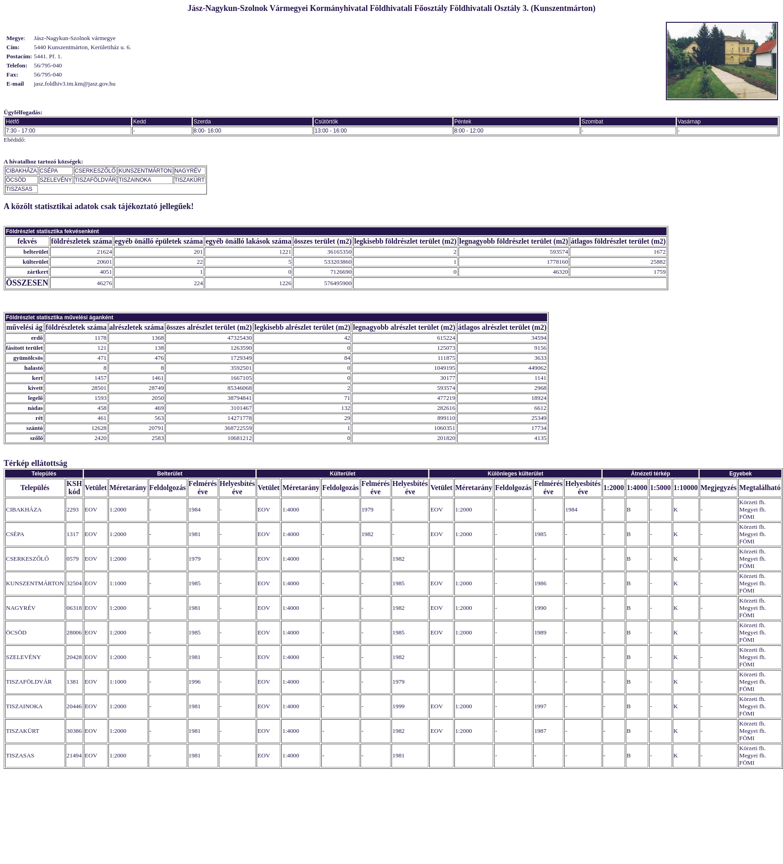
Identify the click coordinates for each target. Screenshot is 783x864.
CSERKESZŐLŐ (95, 171)
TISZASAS (19, 189)
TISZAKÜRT (190, 180)
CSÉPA (49, 171)
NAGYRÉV (188, 171)
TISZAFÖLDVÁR (95, 180)
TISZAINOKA (134, 180)
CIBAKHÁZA (21, 171)
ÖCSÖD (16, 180)
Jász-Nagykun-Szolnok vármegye (75, 38)
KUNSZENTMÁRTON (144, 171)
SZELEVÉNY (56, 180)
